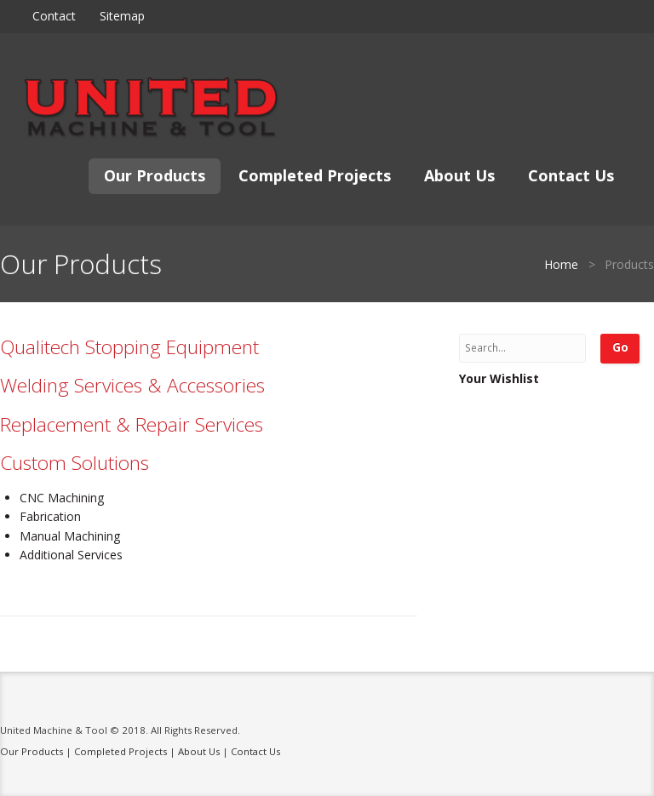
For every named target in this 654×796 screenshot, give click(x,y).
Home (561, 264)
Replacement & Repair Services (131, 424)
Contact (54, 16)
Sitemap (122, 16)
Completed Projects (314, 175)
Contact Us (571, 175)
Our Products (154, 175)
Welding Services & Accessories (132, 385)
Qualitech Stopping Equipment (129, 347)
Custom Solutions (74, 463)
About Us (459, 175)
